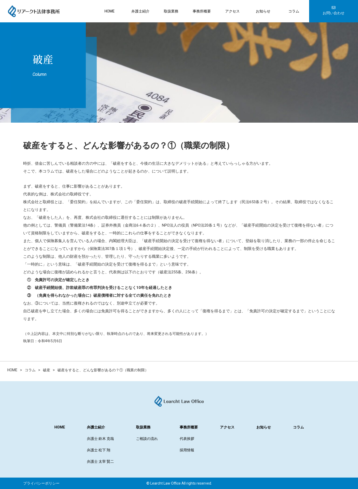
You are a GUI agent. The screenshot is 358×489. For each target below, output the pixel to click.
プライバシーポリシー (41, 483)
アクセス (232, 11)
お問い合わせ (333, 10)
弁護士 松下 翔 (98, 450)
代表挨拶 (187, 439)
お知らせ (263, 11)
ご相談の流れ (147, 439)
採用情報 (187, 450)
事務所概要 (202, 11)
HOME (110, 11)
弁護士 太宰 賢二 (100, 461)
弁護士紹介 (140, 11)
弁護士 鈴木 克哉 (100, 439)
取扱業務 (171, 11)
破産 (42, 59)
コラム (293, 11)
